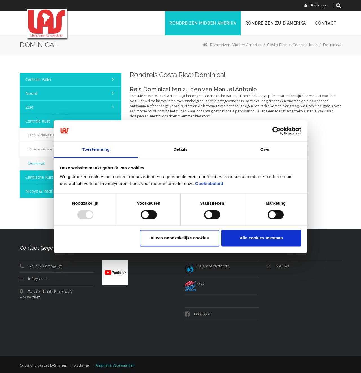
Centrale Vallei (38, 79)
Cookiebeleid (209, 183)
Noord (31, 93)
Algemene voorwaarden (115, 365)
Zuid (29, 107)
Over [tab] (265, 149)
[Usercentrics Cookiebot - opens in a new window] (276, 130)
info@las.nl (38, 279)
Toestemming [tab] (96, 149)
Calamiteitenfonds (207, 266)
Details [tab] (180, 149)
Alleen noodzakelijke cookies (179, 238)
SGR (194, 284)
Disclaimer (81, 365)
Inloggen (321, 5)
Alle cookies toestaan (261, 238)
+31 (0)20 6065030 (45, 266)
